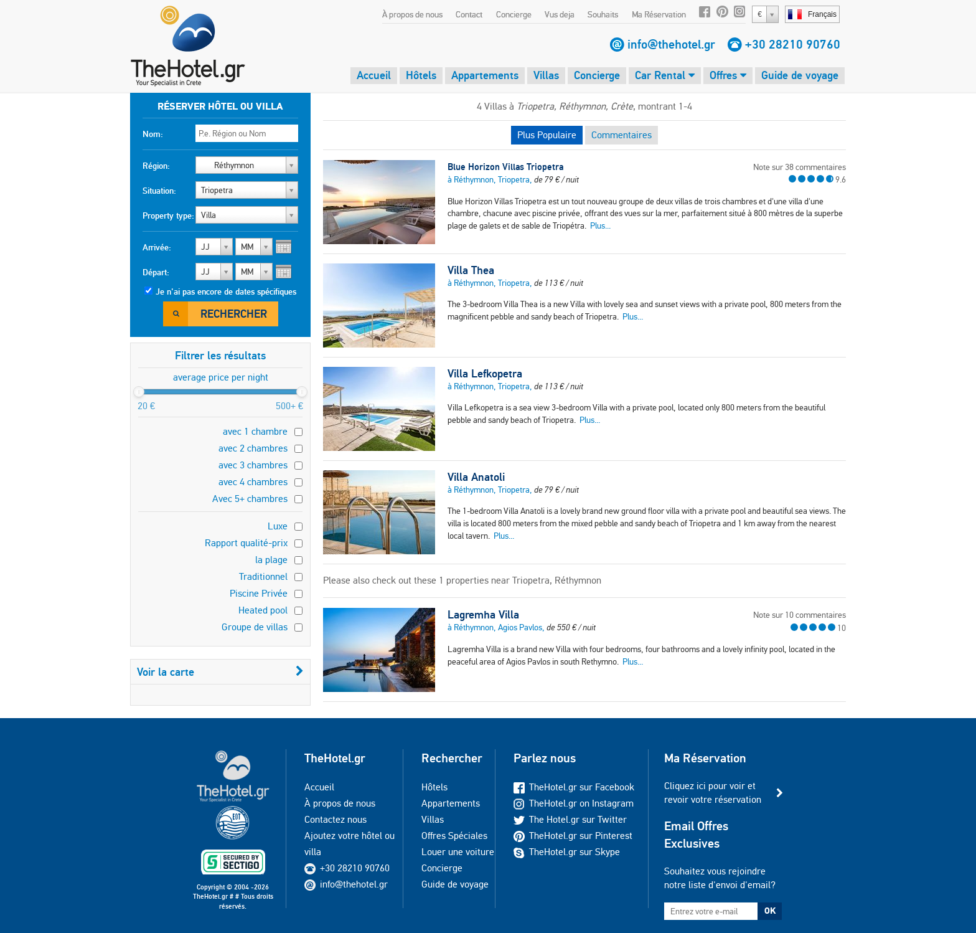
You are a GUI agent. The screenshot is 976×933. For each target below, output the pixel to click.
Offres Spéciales (454, 835)
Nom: (153, 134)
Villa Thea (471, 270)
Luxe (278, 526)
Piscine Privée (259, 593)
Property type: (168, 215)
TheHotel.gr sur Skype (567, 852)
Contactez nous (335, 819)
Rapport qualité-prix (246, 543)
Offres (728, 75)
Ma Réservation (659, 14)
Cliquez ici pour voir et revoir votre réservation (712, 792)
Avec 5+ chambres (250, 498)
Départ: (156, 272)
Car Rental (665, 75)
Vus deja (560, 14)
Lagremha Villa (483, 615)
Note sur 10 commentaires (799, 614)
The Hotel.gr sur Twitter (570, 819)
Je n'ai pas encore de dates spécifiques (226, 291)
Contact (469, 14)
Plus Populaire (546, 135)
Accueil (374, 75)
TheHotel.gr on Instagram (574, 803)
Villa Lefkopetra (485, 374)
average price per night (220, 377)
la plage (271, 560)
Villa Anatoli (476, 477)
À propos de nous (412, 14)
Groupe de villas (255, 627)
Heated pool (263, 610)
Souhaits (603, 14)
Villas (546, 75)
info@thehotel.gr (671, 44)
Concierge (514, 14)
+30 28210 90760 (792, 44)
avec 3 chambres (253, 465)
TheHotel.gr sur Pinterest (573, 835)
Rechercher (233, 313)
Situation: (159, 190)
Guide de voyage (799, 75)
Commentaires (621, 135)
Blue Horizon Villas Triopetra (505, 167)
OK (770, 910)
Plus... (600, 225)
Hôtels (421, 75)
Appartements (484, 75)
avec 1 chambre (255, 431)
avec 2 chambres (253, 448)
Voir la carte (220, 672)
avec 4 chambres (253, 482)
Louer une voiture (457, 852)
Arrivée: (157, 247)
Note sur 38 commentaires (799, 167)
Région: (156, 165)
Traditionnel (263, 576)
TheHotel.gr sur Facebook (574, 787)
